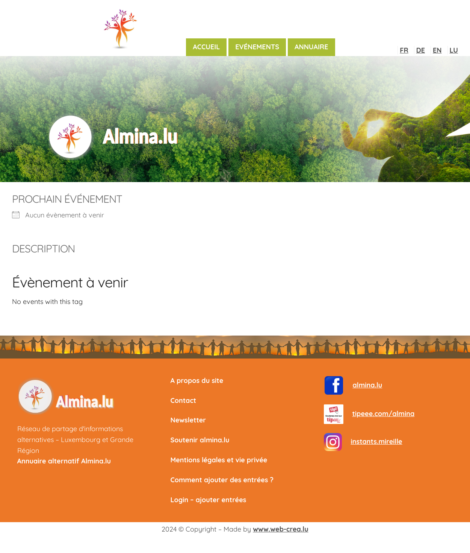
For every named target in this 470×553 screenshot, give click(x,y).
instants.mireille (376, 441)
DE (420, 50)
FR (404, 50)
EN (437, 50)
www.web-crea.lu (280, 529)
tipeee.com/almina (383, 413)
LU (454, 50)
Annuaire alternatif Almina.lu (64, 461)
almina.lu (367, 385)
